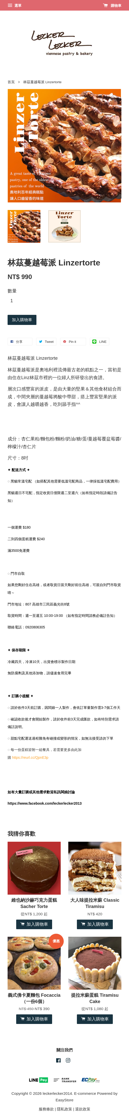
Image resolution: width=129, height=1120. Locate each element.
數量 (12, 290)
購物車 (112, 5)
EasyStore (65, 1100)
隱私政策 (64, 1109)
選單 (15, 5)
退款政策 (82, 1109)
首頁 (11, 82)
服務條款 (46, 1109)
